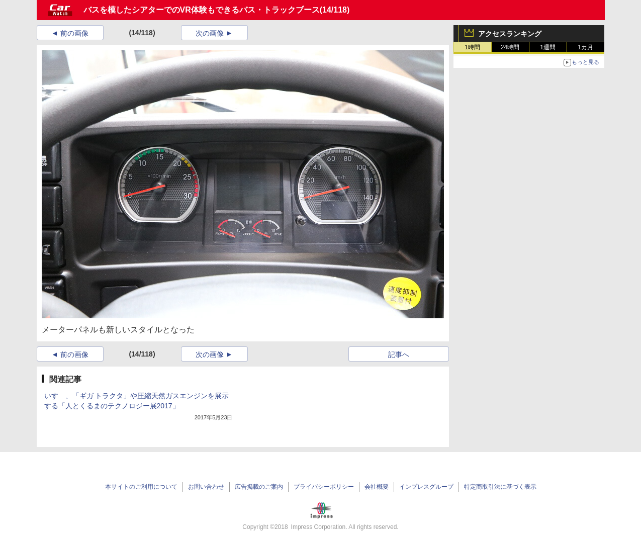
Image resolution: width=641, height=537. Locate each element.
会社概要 (376, 486)
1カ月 (585, 47)
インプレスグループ (426, 486)
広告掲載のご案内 (259, 486)
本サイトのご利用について (141, 486)
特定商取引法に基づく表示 (500, 486)
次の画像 (210, 33)
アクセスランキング (509, 34)
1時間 (472, 47)
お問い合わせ (206, 486)
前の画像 (74, 33)
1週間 (548, 47)
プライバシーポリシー (324, 486)
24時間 (510, 47)
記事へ (398, 354)
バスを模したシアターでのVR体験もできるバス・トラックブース (201, 10)
